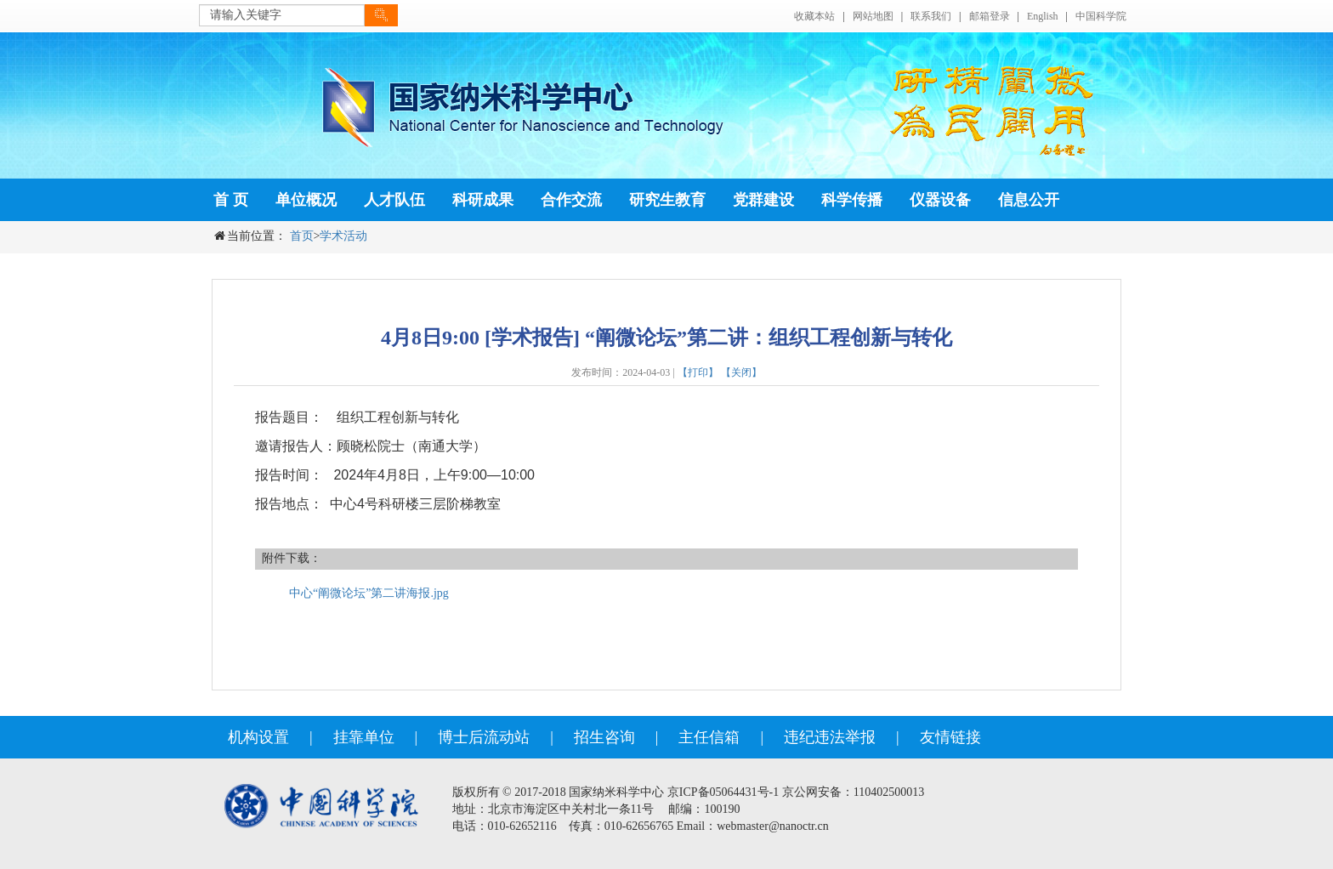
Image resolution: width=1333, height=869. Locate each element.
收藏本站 (814, 16)
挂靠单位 (363, 737)
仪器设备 (940, 199)
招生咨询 (604, 737)
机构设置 (258, 737)
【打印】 (698, 372)
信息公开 (1028, 199)
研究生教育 (667, 199)
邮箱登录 (989, 16)
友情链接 (950, 737)
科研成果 (482, 199)
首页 (302, 236)
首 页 (230, 199)
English (1042, 16)
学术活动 (343, 236)
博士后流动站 (484, 737)
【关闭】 (741, 372)
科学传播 (851, 199)
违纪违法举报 (830, 737)
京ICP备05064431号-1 (723, 792)
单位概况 (306, 199)
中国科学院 (1100, 16)
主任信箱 (709, 737)
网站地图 (873, 16)
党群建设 (763, 199)
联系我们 (930, 16)
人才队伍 (394, 199)
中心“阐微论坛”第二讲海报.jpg (369, 593)
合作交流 (571, 199)
